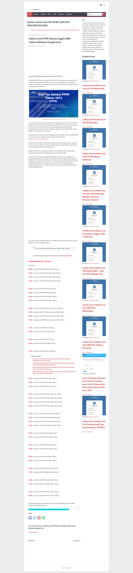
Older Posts (76, 540)
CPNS (54, 14)
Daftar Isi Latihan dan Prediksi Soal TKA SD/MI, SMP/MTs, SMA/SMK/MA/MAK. (55, 30)
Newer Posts (31, 540)
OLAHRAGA (61, 14)
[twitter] (34, 517)
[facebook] (30, 517)
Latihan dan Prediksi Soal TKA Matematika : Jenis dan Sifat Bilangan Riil (93, 271)
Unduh (37, 248)
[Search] (94, 14)
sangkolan (68, 568)
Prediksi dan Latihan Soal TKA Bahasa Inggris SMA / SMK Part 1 (93, 234)
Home (29, 14)
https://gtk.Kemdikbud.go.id (40, 139)
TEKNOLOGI (69, 14)
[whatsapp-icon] (104, 5)
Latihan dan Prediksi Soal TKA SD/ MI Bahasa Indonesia (93, 156)
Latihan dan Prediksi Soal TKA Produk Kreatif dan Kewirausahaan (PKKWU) (93, 424)
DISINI (30, 269)
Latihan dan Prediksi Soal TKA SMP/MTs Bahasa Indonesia (93, 345)
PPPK (49, 14)
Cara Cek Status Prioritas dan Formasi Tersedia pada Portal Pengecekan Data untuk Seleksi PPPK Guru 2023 (93, 384)
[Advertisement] (53, 60)
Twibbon (43, 14)
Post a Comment (40, 46)
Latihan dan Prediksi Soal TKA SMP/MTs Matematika (93, 308)
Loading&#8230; (53, 204)
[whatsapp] (43, 517)
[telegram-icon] (101, 5)
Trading (36, 14)
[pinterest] (39, 517)
